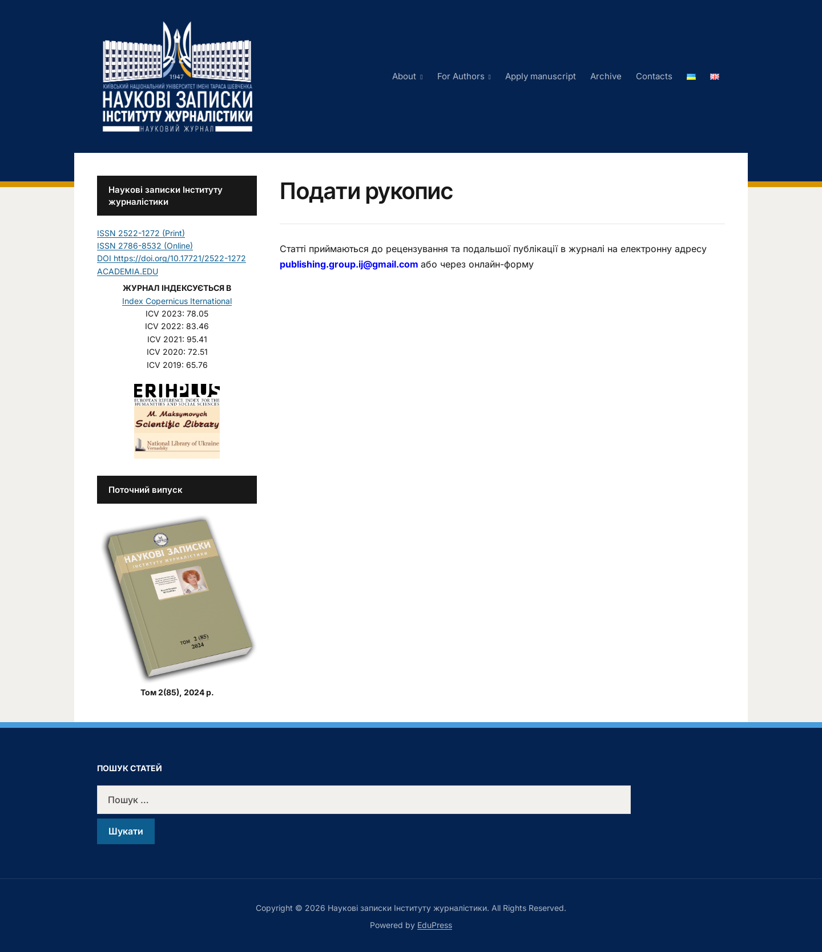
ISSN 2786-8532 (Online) (145, 245)
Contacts (654, 76)
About (404, 76)
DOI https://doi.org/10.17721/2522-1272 (171, 258)
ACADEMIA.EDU (127, 271)
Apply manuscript (540, 76)
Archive (606, 76)
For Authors (461, 76)
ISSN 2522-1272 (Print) (141, 233)
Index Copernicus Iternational (177, 301)
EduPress (434, 925)
